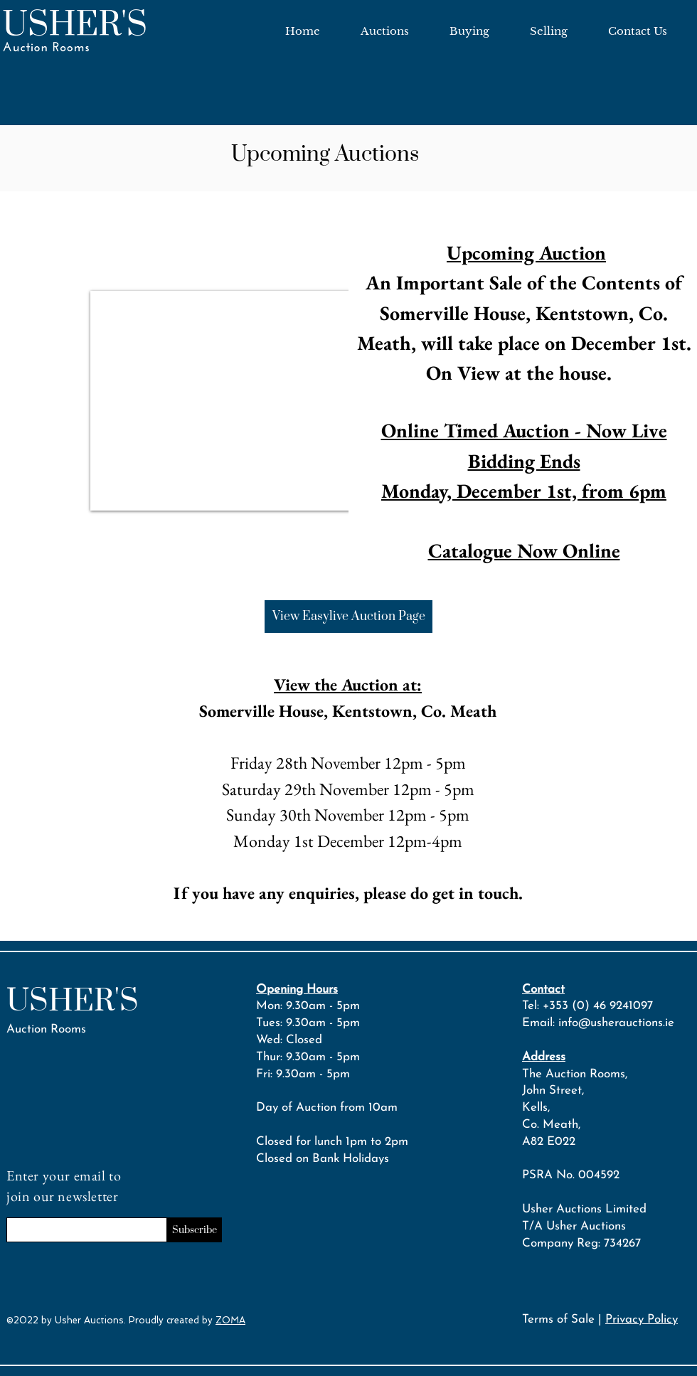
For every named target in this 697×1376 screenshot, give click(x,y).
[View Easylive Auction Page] (348, 616)
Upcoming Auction (526, 252)
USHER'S (72, 1001)
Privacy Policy (641, 1319)
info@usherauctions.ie (616, 1023)
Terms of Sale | (563, 1319)
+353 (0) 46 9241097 (598, 1006)
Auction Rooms (46, 1029)
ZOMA (230, 1320)
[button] (250, 401)
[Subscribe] (194, 1229)
